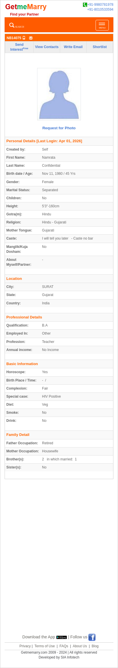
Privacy (25, 646)
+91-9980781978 (98, 5)
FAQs (64, 646)
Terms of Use (45, 646)
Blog (95, 646)
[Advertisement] (59, 563)
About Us (80, 646)
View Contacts (47, 47)
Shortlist (100, 47)
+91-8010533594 (100, 9)
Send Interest (19, 47)
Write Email (73, 47)
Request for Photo (59, 128)
